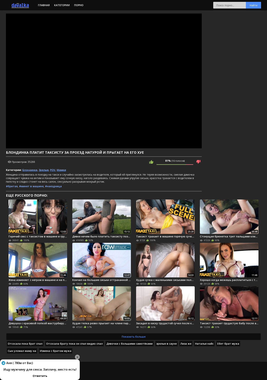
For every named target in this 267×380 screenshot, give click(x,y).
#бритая (12, 186)
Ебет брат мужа (228, 343)
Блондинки (29, 170)
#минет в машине (31, 186)
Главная (44, 5)
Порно (78, 5)
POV (52, 170)
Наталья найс (204, 343)
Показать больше (134, 336)
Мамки (61, 170)
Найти (253, 5)
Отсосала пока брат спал (25, 343)
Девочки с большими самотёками (129, 343)
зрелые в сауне (166, 343)
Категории (62, 5)
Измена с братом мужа (55, 351)
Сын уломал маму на (22, 351)
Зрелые (44, 170)
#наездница (53, 186)
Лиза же (185, 343)
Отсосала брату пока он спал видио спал (74, 343)
